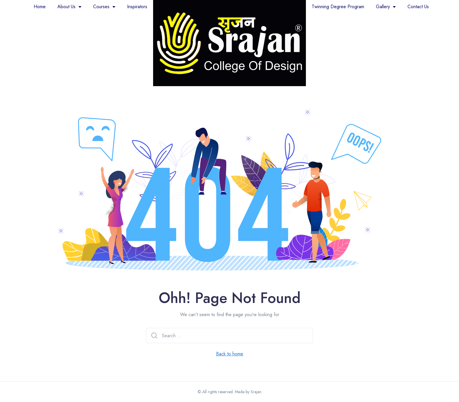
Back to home (229, 353)
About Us (69, 6)
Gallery (386, 6)
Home (40, 6)
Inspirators (137, 6)
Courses (104, 6)
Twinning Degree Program (338, 6)
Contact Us (418, 6)
